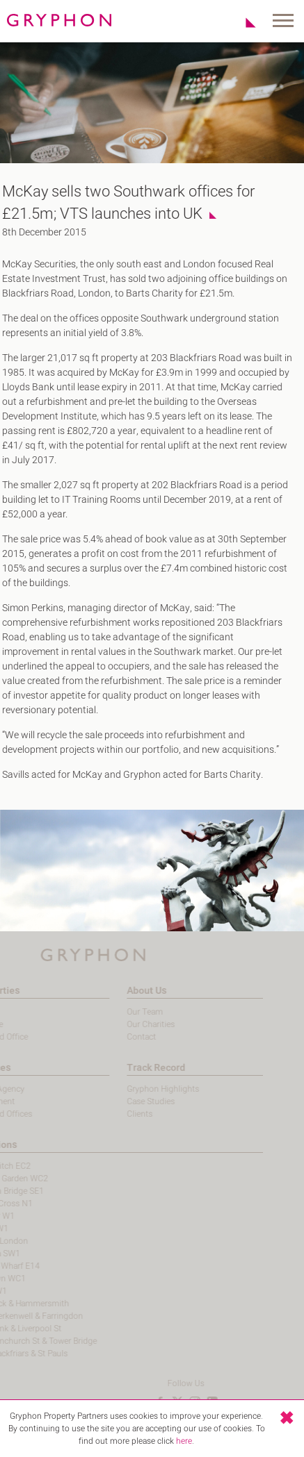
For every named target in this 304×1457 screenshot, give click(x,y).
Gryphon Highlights (141, 1089)
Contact (119, 1037)
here (184, 1441)
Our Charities (129, 1024)
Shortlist (243, 22)
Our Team (123, 1012)
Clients (118, 1114)
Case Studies (129, 1101)
